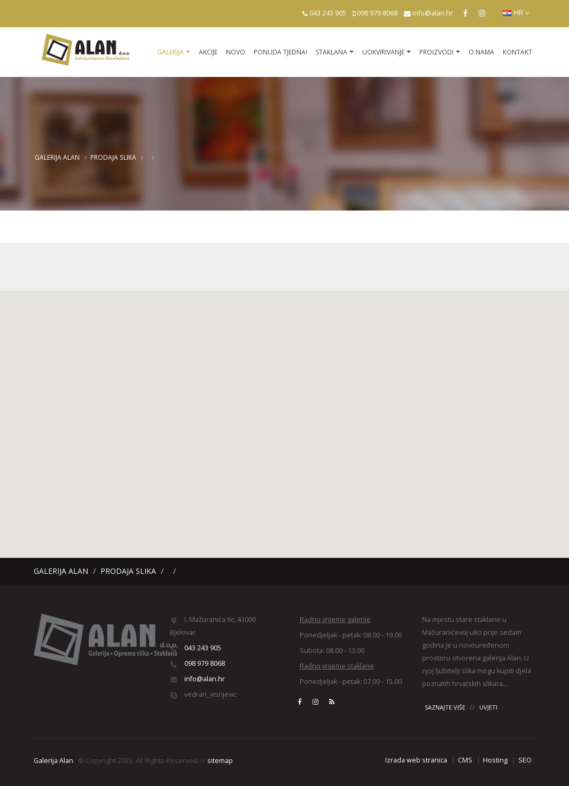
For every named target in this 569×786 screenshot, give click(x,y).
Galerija (170, 52)
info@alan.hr (432, 13)
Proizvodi (436, 52)
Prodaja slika (113, 157)
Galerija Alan (57, 157)
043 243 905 (327, 13)
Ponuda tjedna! (280, 52)
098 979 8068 (377, 13)
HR (516, 12)
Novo (235, 52)
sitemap (220, 760)
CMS (465, 760)
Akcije (208, 52)
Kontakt (517, 52)
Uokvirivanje (383, 52)
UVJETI (488, 707)
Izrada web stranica (416, 760)
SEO (525, 760)
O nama (481, 52)
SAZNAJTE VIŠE (445, 707)
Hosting (495, 760)
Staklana (331, 52)
